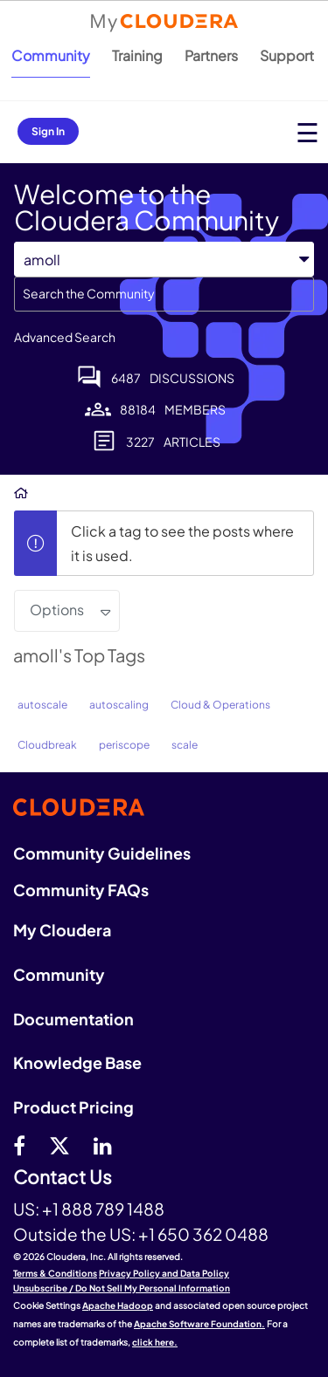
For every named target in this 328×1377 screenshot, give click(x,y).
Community (50, 55)
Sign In (48, 131)
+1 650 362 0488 (203, 1233)
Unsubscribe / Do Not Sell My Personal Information (121, 1288)
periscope (124, 744)
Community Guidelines (102, 853)
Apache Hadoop (117, 1305)
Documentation (73, 1019)
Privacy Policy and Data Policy (164, 1273)
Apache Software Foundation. (199, 1324)
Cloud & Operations (220, 704)
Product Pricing (73, 1107)
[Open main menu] (307, 132)
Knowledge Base (77, 1062)
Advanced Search (64, 337)
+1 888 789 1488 (103, 1208)
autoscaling (119, 704)
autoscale (42, 704)
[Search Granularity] (164, 259)
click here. (155, 1342)
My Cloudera (62, 930)
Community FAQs (81, 890)
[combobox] (164, 294)
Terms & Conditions (55, 1273)
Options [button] (57, 609)
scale (184, 744)
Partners (211, 55)
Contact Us (62, 1178)
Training (137, 55)
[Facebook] (19, 1145)
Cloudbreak (47, 744)
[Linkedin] (103, 1145)
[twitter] (59, 1145)
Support (287, 55)
